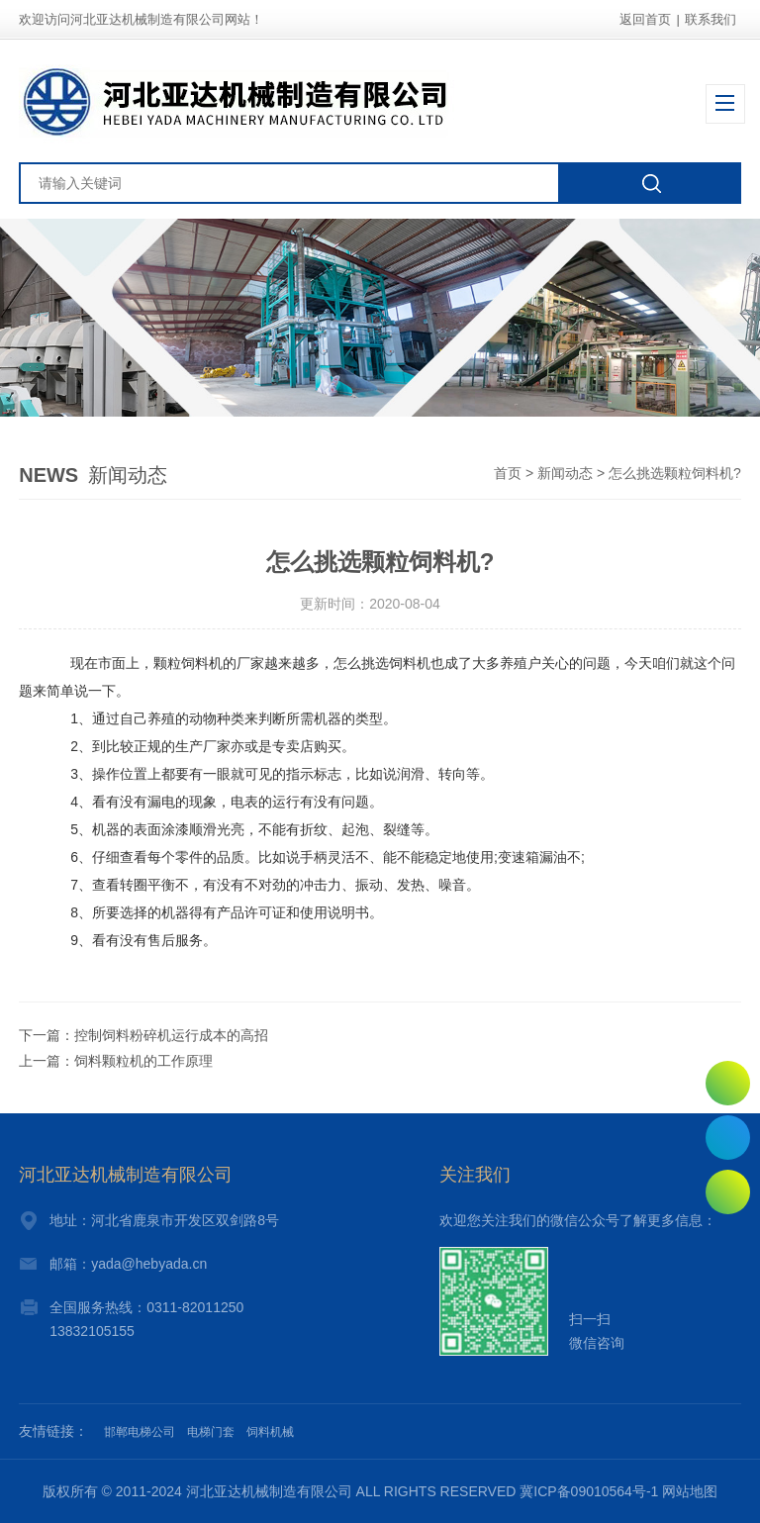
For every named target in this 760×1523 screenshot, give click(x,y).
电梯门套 (211, 1432)
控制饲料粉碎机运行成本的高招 (171, 1035)
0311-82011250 (728, 1137)
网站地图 (689, 1491)
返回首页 (645, 19)
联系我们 (710, 19)
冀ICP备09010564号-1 (589, 1491)
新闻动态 (565, 473)
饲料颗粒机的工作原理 (143, 1061)
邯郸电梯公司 (139, 1432)
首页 (508, 473)
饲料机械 (270, 1432)
